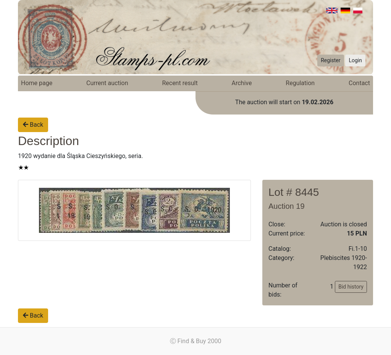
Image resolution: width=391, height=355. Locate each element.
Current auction (107, 83)
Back (33, 124)
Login (355, 60)
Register (330, 60)
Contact (359, 83)
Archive (242, 83)
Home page (36, 83)
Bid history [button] (351, 287)
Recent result (179, 83)
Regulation (300, 83)
